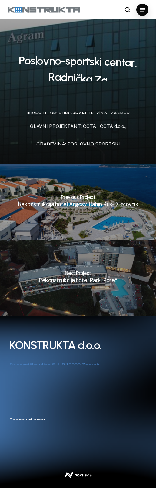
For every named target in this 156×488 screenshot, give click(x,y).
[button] (142, 10)
